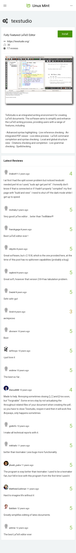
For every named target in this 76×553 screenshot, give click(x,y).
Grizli (11, 312)
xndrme (12, 370)
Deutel (12, 292)
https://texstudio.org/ (18, 41)
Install (65, 34)
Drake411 (13, 174)
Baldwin (13, 508)
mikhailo (13, 445)
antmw (12, 528)
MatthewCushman (17, 489)
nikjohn (12, 249)
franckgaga (14, 229)
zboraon (13, 331)
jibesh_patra (15, 465)
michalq (13, 210)
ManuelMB (14, 390)
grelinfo (13, 426)
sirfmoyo (13, 351)
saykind (13, 272)
